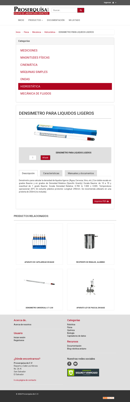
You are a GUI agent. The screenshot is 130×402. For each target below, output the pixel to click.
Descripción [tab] (28, 173)
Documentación (56, 20)
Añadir (45, 158)
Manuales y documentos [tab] (81, 173)
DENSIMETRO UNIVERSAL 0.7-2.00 (39, 308)
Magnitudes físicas (35, 57)
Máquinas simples (34, 72)
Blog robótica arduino (76, 349)
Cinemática (28, 65)
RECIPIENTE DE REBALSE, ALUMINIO (90, 262)
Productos (35, 20)
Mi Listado (74, 20)
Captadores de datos (76, 336)
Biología (70, 333)
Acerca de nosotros (22, 324)
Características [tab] (51, 173)
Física (26, 32)
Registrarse (19, 340)
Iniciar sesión (19, 337)
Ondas (25, 79)
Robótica (71, 324)
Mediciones (28, 50)
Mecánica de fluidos (35, 93)
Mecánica (36, 32)
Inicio (21, 20)
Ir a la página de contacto (25, 380)
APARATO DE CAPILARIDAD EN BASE (39, 262)
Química (71, 330)
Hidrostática (49, 32)
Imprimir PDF (102, 201)
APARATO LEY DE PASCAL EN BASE (90, 308)
